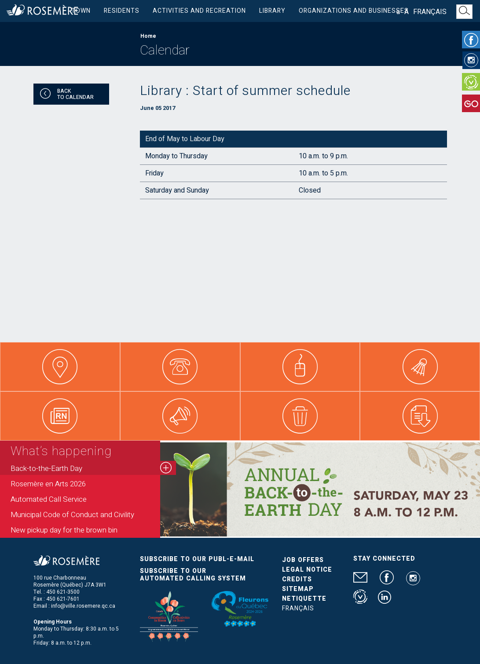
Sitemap (298, 589)
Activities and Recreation (199, 10)
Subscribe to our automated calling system (193, 574)
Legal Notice (307, 569)
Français (430, 12)
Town (81, 10)
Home (148, 36)
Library (272, 10)
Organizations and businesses (354, 10)
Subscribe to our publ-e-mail (197, 559)
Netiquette (304, 598)
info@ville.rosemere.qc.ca (83, 606)
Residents (121, 10)
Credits (297, 579)
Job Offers (303, 560)
